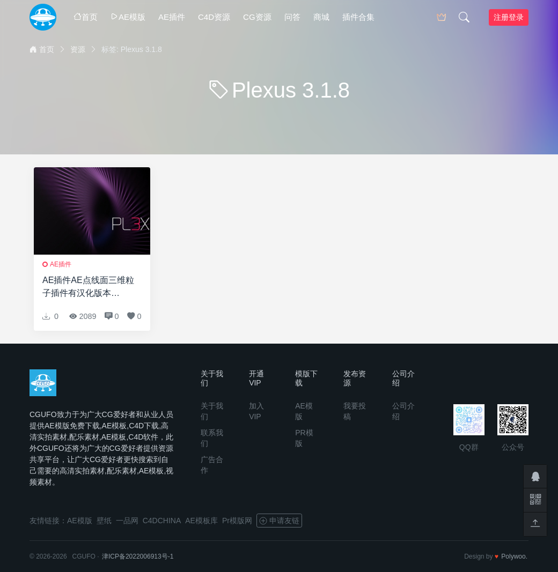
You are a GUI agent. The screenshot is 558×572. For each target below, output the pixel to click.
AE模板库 (201, 520)
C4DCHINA (162, 520)
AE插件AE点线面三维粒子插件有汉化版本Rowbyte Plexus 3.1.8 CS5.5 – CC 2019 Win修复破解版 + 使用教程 (88, 288)
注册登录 (509, 17)
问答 (292, 16)
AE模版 (128, 16)
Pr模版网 (237, 520)
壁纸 (104, 520)
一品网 (127, 520)
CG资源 (257, 16)
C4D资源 (214, 16)
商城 (321, 16)
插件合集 (358, 16)
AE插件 (171, 16)
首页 (86, 16)
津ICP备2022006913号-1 (137, 556)
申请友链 (279, 520)
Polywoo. (514, 556)
